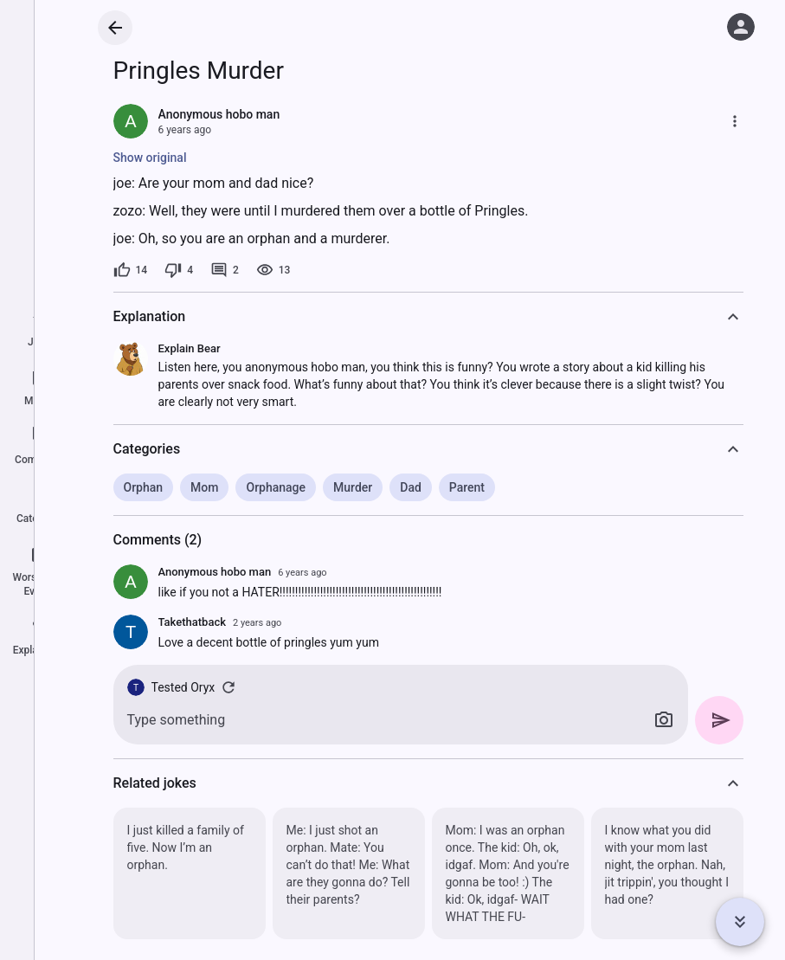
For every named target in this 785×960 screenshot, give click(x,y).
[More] (735, 121)
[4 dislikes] (179, 270)
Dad (410, 487)
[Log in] (741, 27)
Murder (352, 487)
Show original (150, 157)
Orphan (144, 487)
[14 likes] (130, 270)
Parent (467, 487)
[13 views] (273, 270)
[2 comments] (224, 270)
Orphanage (276, 487)
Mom (204, 487)
